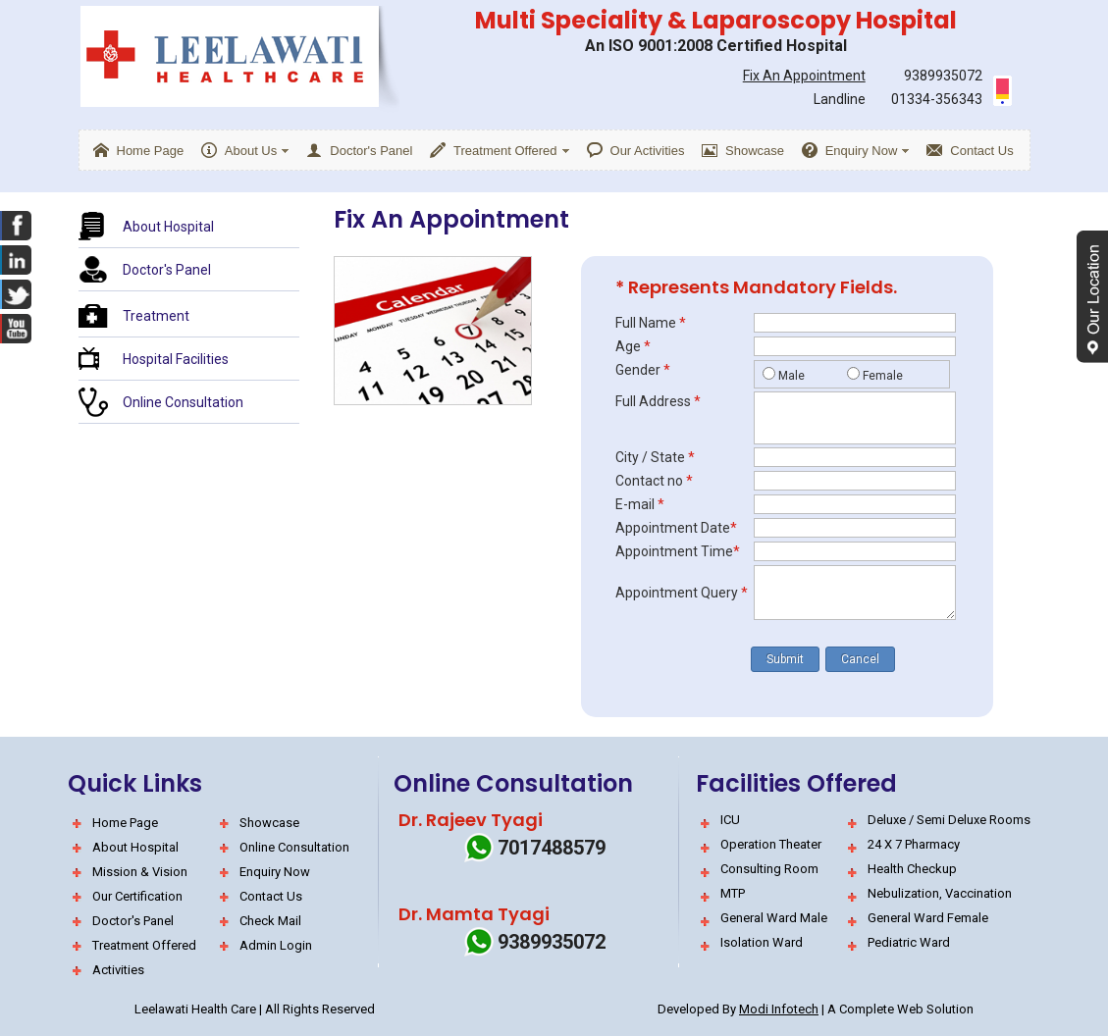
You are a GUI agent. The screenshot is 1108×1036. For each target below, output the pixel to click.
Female (883, 376)
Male (791, 376)
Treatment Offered (144, 945)
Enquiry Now (274, 871)
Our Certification (137, 896)
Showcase (269, 822)
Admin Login (275, 945)
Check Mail (270, 920)
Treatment (156, 316)
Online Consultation (183, 402)
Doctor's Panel (167, 270)
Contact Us (270, 896)
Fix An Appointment (804, 75)
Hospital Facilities (176, 359)
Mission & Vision (139, 871)
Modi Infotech (778, 1009)
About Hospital (168, 226)
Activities (118, 969)
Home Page (125, 822)
